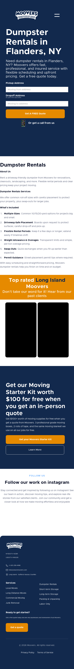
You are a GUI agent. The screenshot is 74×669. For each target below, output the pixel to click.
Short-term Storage (49, 589)
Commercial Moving (15, 598)
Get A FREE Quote (35, 113)
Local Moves (12, 588)
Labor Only (44, 604)
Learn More (35, 450)
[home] (26, 15)
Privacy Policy (27, 653)
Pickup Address (15, 83)
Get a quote (16, 627)
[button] (57, 15)
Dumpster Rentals (48, 584)
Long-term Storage (48, 594)
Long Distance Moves (16, 593)
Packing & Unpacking (49, 599)
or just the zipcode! (13, 97)
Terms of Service (45, 653)
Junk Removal (12, 603)
